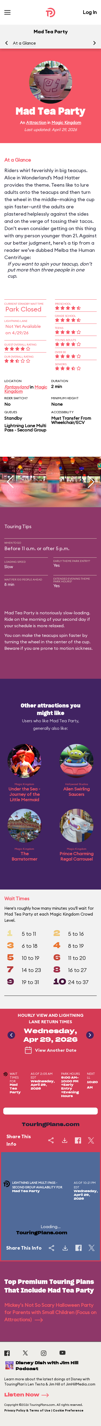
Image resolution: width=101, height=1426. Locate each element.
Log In (90, 12)
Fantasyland (16, 387)
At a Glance (24, 43)
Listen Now (28, 1395)
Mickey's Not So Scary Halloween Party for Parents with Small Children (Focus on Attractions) (50, 1312)
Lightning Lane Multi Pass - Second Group (25, 428)
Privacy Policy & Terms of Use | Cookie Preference (43, 1410)
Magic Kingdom (66, 122)
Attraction (36, 122)
